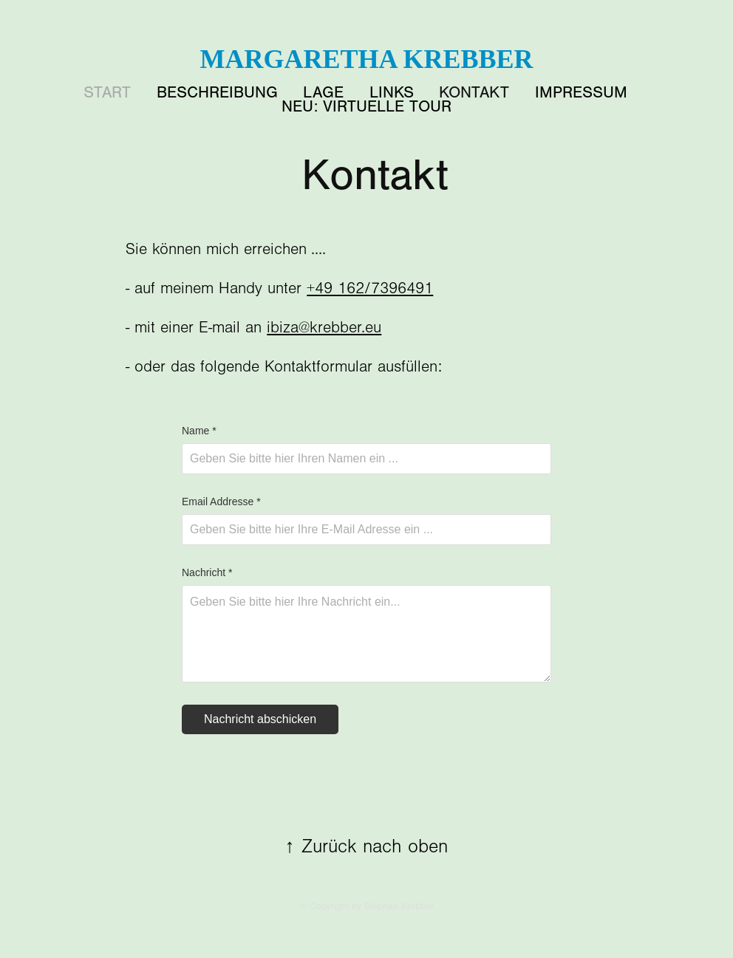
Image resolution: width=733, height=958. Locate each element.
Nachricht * (207, 572)
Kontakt (474, 92)
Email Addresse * (221, 501)
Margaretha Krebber (366, 59)
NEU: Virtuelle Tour (366, 106)
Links (391, 92)
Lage (323, 92)
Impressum (581, 92)
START (107, 92)
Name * (199, 430)
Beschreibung (217, 92)
